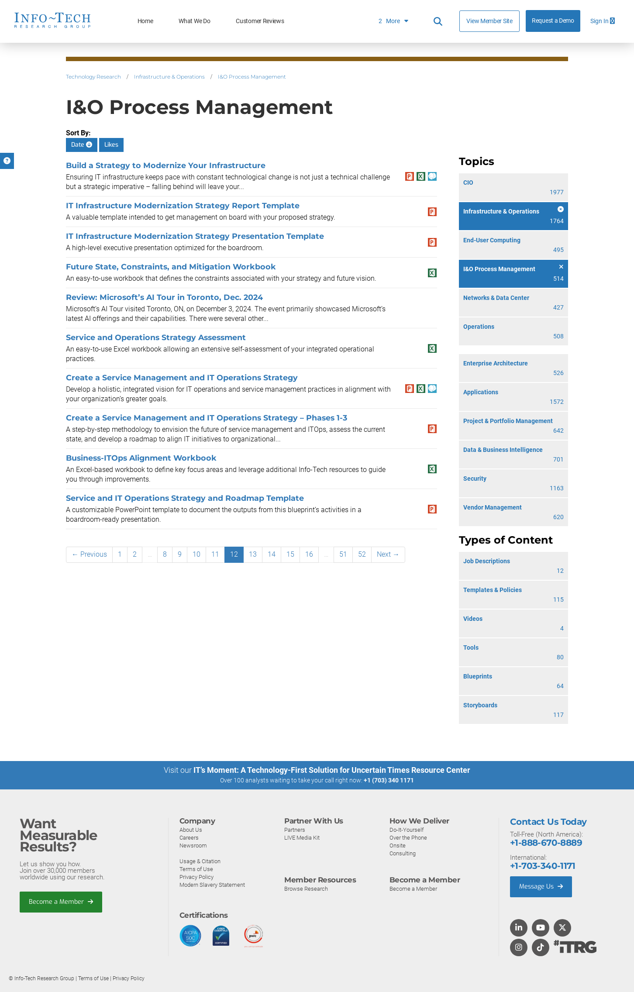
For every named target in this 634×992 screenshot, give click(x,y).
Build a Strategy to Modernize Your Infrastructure (165, 165)
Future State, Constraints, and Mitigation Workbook (171, 266)
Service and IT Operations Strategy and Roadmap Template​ (185, 498)
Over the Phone (408, 837)
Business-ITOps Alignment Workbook (141, 457)
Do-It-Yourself (406, 829)
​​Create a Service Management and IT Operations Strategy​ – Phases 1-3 (206, 417)
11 (215, 554)
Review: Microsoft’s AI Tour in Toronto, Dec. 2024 (164, 297)
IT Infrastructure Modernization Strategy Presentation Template (195, 236)
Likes (111, 145)
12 (234, 554)
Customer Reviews (260, 21)
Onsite (397, 845)
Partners (294, 829)
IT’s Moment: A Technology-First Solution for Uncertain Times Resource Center (331, 770)
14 (272, 554)
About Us (190, 829)
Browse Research (306, 888)
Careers (189, 837)
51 (343, 554)
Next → (388, 554)
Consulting (402, 853)
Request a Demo (553, 20)
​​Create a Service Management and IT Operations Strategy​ (182, 377)
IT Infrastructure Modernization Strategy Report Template (183, 205)
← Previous (89, 554)
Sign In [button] (602, 21)
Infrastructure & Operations (169, 76)
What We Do (194, 21)
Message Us (542, 886)
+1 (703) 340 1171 (389, 780)
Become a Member (61, 902)
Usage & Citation (200, 861)
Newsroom (193, 845)
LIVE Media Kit (302, 837)
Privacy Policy (196, 876)
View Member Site (489, 20)
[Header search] (438, 21)
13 (253, 554)
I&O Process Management (252, 76)
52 (362, 554)
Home (145, 21)
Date (81, 145)
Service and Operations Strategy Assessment (156, 337)
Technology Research (93, 76)
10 (196, 554)
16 (309, 554)
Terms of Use (196, 868)
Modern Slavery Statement (212, 884)
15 (290, 554)
